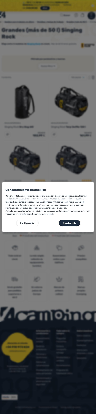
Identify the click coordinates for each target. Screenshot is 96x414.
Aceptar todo (69, 223)
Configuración (27, 223)
